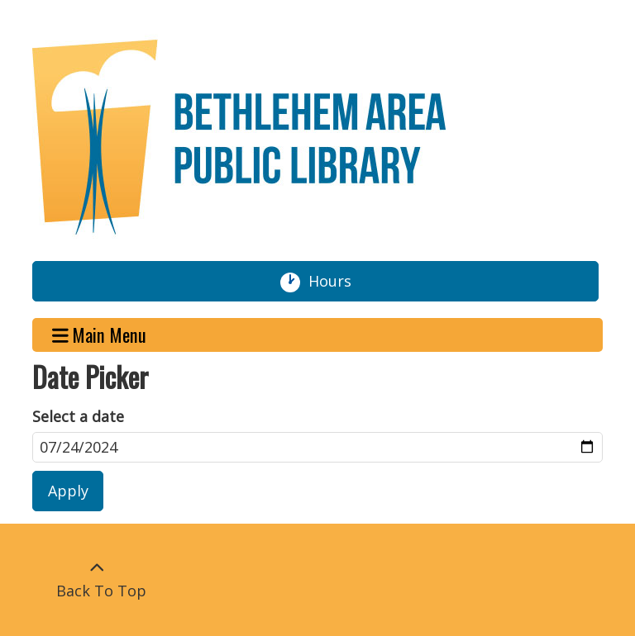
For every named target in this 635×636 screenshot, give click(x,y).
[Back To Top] (96, 579)
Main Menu (99, 335)
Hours (336, 281)
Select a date (78, 416)
